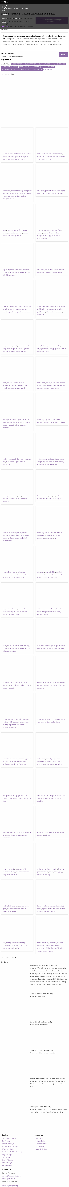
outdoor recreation (59, 156)
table (13, 906)
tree (23, 154)
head (42, 270)
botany (5, 233)
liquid (57, 459)
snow (7, 270)
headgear (48, 272)
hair (38, 496)
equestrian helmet (23, 419)
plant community (13, 230)
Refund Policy (40, 1146)
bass (12, 945)
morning (13, 727)
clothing (40, 609)
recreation (54, 422)
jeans (11, 832)
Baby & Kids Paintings (10, 1146)
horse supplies (26, 422)
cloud (39, 156)
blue (49, 419)
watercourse (41, 159)
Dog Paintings (7, 1155)
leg (46, 419)
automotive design (9, 872)
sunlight (40, 801)
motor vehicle (46, 719)
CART (5, 27)
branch (14, 385)
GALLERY (6, 14)
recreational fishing (18, 943)
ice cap (27, 272)
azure (58, 419)
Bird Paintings (7, 1163)
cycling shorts (20, 159)
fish (55, 872)
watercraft (15, 193)
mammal (53, 906)
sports (47, 464)
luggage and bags (43, 349)
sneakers (49, 159)
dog (4, 796)
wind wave (62, 422)
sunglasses (6, 349)
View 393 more (48, 69)
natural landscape (59, 385)
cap (13, 575)
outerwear (14, 609)
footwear (45, 154)
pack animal (51, 911)
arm (22, 832)
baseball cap (58, 764)
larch (17, 233)
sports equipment (16, 270)
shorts (5, 154)
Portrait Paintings (8, 1144)
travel (12, 199)
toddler (53, 722)
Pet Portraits (6, 1141)
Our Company (40, 1138)
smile (47, 270)
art (46, 835)
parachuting (15, 764)
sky (50, 154)
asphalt (25, 156)
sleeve (63, 346)
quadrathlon (17, 154)
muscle (10, 154)
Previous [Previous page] (7, 74)
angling (47, 875)
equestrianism (47, 909)
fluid (19, 496)
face (38, 191)
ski (4, 275)
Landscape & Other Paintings (12, 1152)
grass (61, 193)
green (63, 796)
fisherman (61, 869)
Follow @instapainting (10, 1186)
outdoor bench (24, 906)
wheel (39, 612)
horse (5, 419)
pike (17, 948)
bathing (39, 498)
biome (18, 577)
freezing (54, 272)
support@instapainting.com (11, 1176)
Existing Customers (9, 1179)
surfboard (51, 459)
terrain (13, 614)
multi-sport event (16, 156)
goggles (23, 351)
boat (8, 191)
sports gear (23, 498)
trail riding (60, 906)
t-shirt (58, 722)
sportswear (11, 159)
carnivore (6, 798)
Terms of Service (41, 1144)
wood (5, 388)
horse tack (16, 422)
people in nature (50, 191)
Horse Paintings (7, 1160)
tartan (58, 346)
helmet (14, 419)
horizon (56, 577)
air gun (18, 835)
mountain (49, 156)
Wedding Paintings (8, 1149)
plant (43, 191)
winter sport (61, 682)
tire (43, 612)
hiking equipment (21, 309)
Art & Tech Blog (41, 1149)
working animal (16, 235)
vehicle (22, 193)
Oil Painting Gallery (9, 1138)
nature (25, 230)
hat (55, 538)
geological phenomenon (22, 312)
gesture (39, 193)
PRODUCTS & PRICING (11, 18)
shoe (61, 609)
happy (63, 191)
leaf (20, 230)
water (39, 154)
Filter (63, 55)
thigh (4, 159)
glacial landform (8, 538)
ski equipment (10, 275)
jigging (59, 872)
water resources (57, 154)
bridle (18, 425)
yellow (57, 719)
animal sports (41, 911)
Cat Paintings (6, 1157)
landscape (6, 727)
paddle (39, 312)
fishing (8, 943)
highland (26, 349)
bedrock (20, 385)
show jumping (8, 422)
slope (9, 272)
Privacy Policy (40, 1141)
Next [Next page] (14, 74)
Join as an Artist (7, 1165)
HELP (4, 22)
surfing (44, 459)
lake (43, 156)
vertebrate (59, 496)
